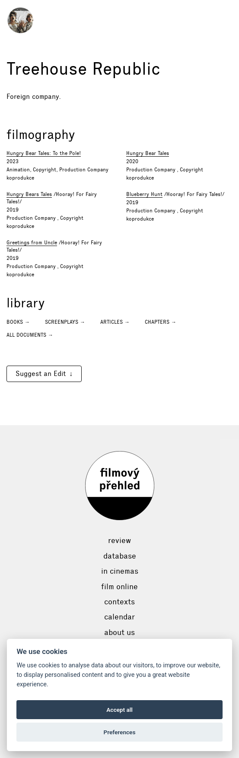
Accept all (119, 709)
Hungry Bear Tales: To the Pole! (43, 153)
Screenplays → (65, 322)
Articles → (115, 322)
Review (119, 540)
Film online (119, 586)
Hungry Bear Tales (147, 153)
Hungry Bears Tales (29, 194)
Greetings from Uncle (31, 243)
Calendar (119, 617)
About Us (119, 632)
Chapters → (160, 322)
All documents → (29, 335)
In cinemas (119, 571)
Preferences (120, 732)
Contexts (119, 601)
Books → (18, 322)
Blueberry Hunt (144, 194)
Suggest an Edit (41, 374)
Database (119, 556)
